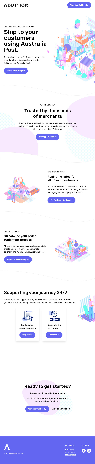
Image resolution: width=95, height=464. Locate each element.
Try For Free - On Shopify (61, 200)
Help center (27, 335)
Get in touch (54, 335)
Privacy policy (70, 455)
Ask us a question (61, 409)
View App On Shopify (79, 5)
